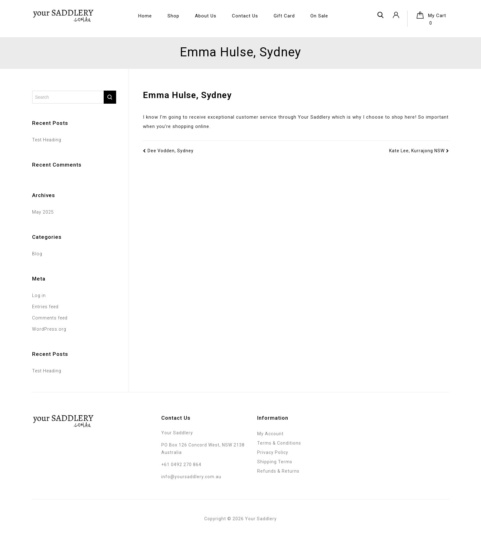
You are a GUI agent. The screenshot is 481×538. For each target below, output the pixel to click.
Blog (37, 253)
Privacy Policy (272, 452)
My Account (270, 433)
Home (145, 16)
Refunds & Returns (278, 471)
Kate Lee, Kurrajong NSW (419, 150)
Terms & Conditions (279, 443)
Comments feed (50, 317)
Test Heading (46, 139)
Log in (39, 295)
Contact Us (245, 16)
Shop (173, 16)
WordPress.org (49, 329)
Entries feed (45, 306)
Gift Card (284, 16)
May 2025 (43, 212)
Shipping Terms (274, 461)
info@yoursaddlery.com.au (191, 476)
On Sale (319, 16)
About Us (205, 16)
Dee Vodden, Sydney (168, 150)
